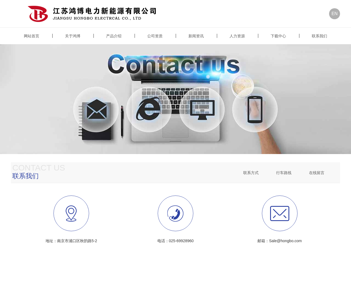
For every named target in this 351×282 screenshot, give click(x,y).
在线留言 (316, 173)
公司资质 (155, 36)
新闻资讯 (196, 36)
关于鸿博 (72, 36)
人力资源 (237, 36)
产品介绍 (113, 36)
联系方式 (251, 173)
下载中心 (278, 36)
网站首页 (31, 36)
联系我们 (319, 36)
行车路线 (283, 173)
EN (335, 13)
